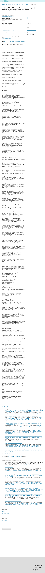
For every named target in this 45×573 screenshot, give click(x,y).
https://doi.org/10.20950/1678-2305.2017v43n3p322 (14, 41)
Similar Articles (5, 406)
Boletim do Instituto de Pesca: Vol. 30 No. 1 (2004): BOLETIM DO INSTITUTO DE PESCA (23, 419)
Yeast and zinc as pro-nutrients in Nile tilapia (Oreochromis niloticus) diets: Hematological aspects (24, 490)
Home (3, 4)
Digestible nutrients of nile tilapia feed (34, 487)
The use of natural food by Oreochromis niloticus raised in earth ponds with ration (23, 418)
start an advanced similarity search (15, 456)
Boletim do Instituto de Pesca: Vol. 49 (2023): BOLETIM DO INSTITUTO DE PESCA (24, 411)
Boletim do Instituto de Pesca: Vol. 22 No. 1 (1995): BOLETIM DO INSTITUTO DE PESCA (21, 504)
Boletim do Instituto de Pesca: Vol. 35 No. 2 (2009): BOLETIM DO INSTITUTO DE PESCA (21, 488)
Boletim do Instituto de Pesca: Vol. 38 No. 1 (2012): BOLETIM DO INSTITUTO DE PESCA (23, 471)
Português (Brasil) (5, 513)
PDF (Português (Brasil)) (33, 18)
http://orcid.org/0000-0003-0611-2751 (8, 38)
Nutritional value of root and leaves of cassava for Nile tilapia (17, 470)
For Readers (4, 520)
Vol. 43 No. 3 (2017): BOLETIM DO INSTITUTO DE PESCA (19, 4)
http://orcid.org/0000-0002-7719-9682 (8, 30)
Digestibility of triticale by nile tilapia (16, 478)
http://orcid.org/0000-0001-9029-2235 (8, 16)
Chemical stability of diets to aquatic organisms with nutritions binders (28, 503)
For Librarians (4, 523)
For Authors (4, 522)
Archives (7, 4)
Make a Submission (6, 529)
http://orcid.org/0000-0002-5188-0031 (8, 26)
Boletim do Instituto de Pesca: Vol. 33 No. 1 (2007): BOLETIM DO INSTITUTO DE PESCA (22, 491)
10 (9, 453)
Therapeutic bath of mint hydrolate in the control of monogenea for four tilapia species (22, 410)
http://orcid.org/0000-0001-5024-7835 (8, 21)
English (3, 511)
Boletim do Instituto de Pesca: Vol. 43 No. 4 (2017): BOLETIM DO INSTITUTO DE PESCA (21, 416)
